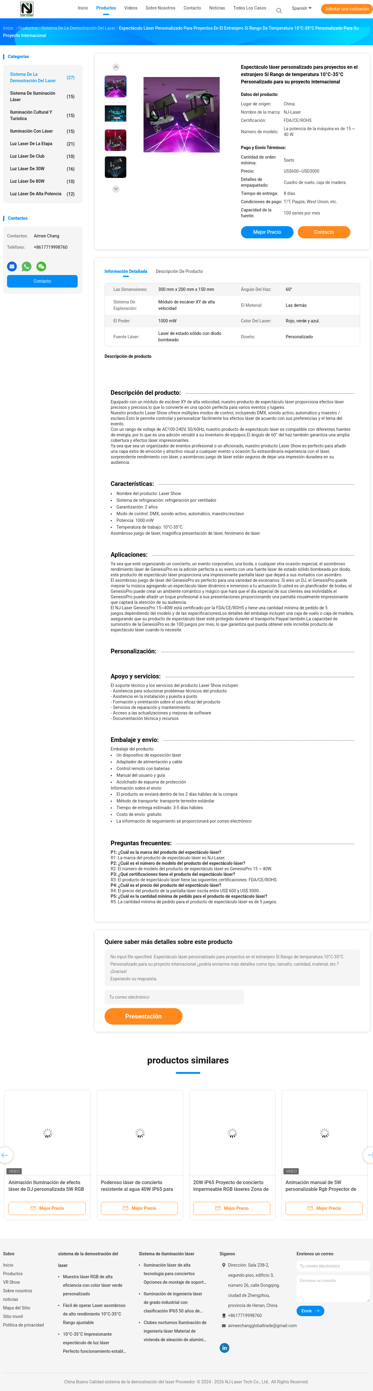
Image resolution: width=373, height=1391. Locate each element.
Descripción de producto (179, 271)
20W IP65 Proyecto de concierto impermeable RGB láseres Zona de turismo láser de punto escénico (230, 1189)
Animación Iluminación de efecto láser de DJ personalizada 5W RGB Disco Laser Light (46, 1189)
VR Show (11, 1282)
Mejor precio (267, 232)
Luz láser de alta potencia (42, 194)
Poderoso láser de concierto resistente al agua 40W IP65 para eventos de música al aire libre (137, 1189)
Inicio (8, 1265)
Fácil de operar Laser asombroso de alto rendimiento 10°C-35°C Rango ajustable (94, 1314)
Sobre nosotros (17, 1290)
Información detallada (126, 271)
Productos (13, 1273)
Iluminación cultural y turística (42, 115)
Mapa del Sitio (16, 1307)
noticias (10, 1299)
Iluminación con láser (42, 131)
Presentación (143, 1016)
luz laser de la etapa (42, 144)
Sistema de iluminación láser (42, 96)
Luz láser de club (42, 156)
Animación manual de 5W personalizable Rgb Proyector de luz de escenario (321, 1189)
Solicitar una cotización (347, 8)
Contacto (42, 281)
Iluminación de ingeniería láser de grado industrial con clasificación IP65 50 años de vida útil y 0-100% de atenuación (174, 1303)
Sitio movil (13, 1316)
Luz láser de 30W (42, 169)
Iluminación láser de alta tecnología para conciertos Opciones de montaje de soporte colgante (175, 1274)
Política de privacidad (23, 1325)
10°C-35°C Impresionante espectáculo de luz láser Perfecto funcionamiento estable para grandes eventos (94, 1344)
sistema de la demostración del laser (42, 77)
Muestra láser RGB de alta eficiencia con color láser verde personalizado (92, 1285)
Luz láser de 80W (42, 181)
